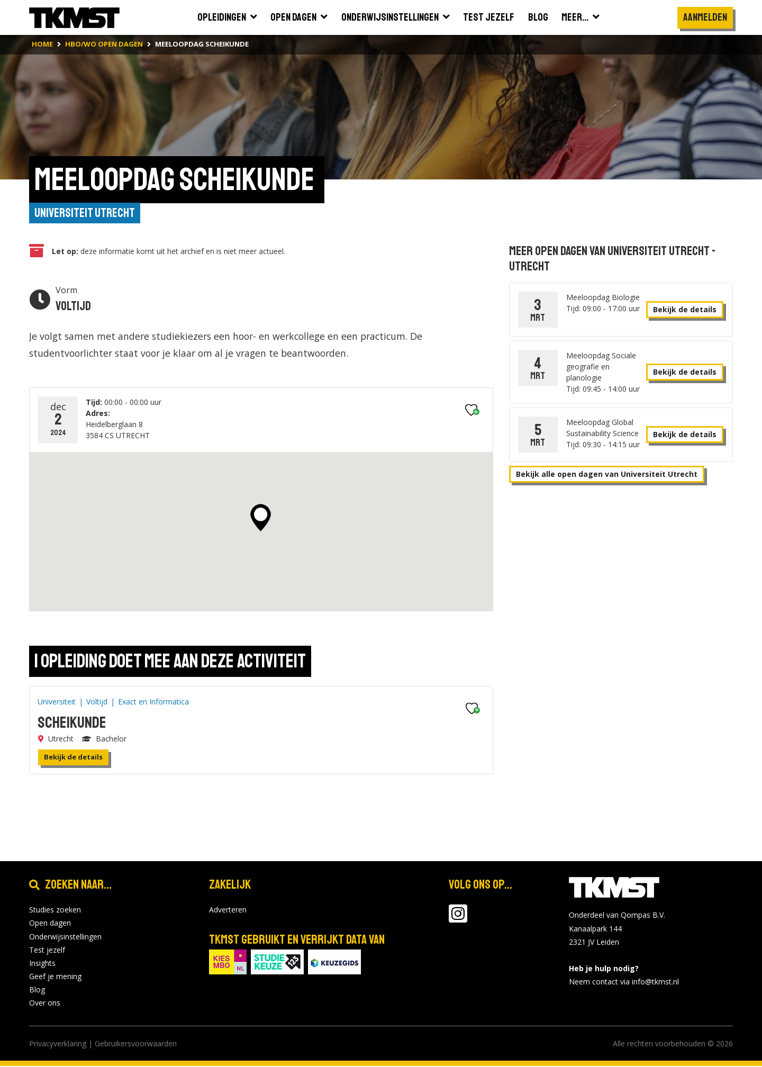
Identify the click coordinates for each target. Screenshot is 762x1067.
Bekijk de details (73, 758)
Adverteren (228, 911)
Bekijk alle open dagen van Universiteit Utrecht (606, 475)
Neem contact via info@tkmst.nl (624, 983)
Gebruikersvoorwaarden (136, 1044)
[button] (260, 518)
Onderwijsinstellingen (65, 938)
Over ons (44, 1004)
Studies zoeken (55, 911)
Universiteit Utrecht (85, 214)
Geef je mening (55, 977)
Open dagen (50, 924)
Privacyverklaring (57, 1044)
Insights (42, 964)
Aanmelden (705, 17)
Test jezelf (47, 951)
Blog (37, 991)
